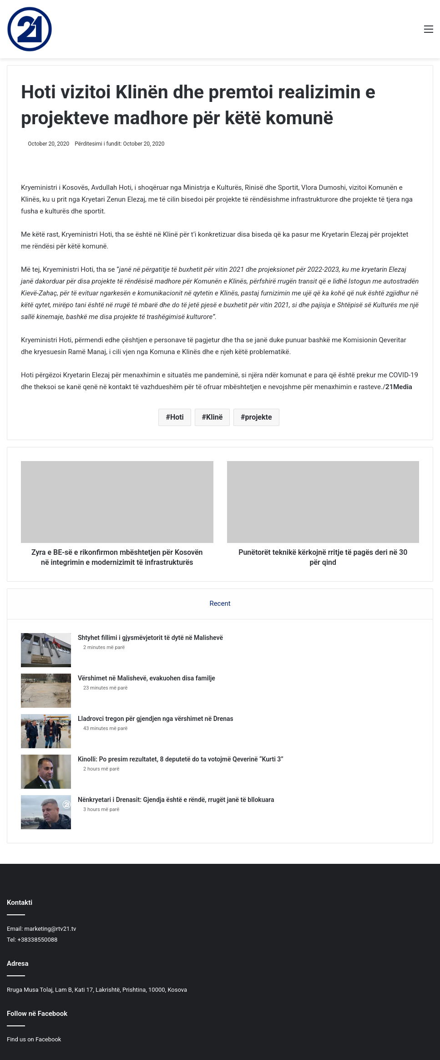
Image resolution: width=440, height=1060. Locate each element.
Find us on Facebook (34, 1039)
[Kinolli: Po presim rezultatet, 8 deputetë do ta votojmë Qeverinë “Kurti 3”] (46, 772)
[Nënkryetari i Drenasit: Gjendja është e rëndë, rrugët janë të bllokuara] (46, 812)
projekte (258, 417)
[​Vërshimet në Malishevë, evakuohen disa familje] (46, 691)
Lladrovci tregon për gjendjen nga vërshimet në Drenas (155, 718)
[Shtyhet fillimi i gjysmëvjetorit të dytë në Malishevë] (46, 650)
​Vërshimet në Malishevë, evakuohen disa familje (146, 678)
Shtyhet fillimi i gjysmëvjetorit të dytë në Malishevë (150, 637)
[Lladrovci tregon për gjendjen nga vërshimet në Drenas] (46, 731)
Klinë (214, 417)
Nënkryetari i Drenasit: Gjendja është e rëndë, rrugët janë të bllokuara (176, 799)
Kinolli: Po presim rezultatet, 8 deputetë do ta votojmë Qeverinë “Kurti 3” (180, 759)
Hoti (177, 417)
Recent (219, 603)
